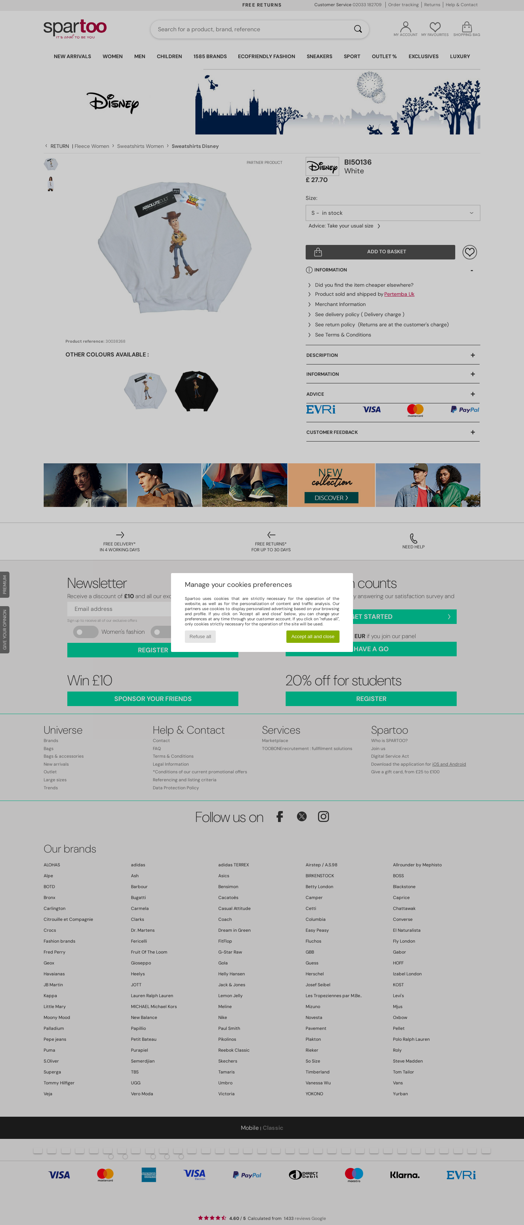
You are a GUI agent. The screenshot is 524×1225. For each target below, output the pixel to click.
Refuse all (200, 636)
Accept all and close (313, 636)
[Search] (358, 29)
